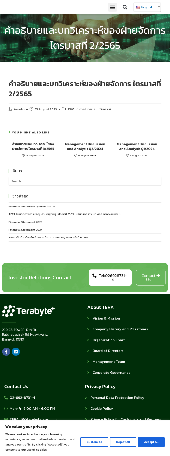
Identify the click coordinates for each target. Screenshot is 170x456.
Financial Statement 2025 (25, 222)
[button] (112, 7)
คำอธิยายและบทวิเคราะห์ (95, 109)
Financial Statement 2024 (25, 230)
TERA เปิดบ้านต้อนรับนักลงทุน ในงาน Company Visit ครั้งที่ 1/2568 (49, 237)
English (144, 7)
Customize (94, 442)
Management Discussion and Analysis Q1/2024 (137, 146)
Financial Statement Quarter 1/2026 (32, 206)
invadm (19, 109)
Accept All (151, 442)
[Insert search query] (85, 181)
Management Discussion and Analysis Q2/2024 (85, 146)
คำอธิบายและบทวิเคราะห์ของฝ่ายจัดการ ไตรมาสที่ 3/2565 (33, 146)
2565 (71, 109)
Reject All (123, 442)
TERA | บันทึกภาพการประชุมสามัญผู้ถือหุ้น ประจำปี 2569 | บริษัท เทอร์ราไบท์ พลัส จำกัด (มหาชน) (64, 214)
